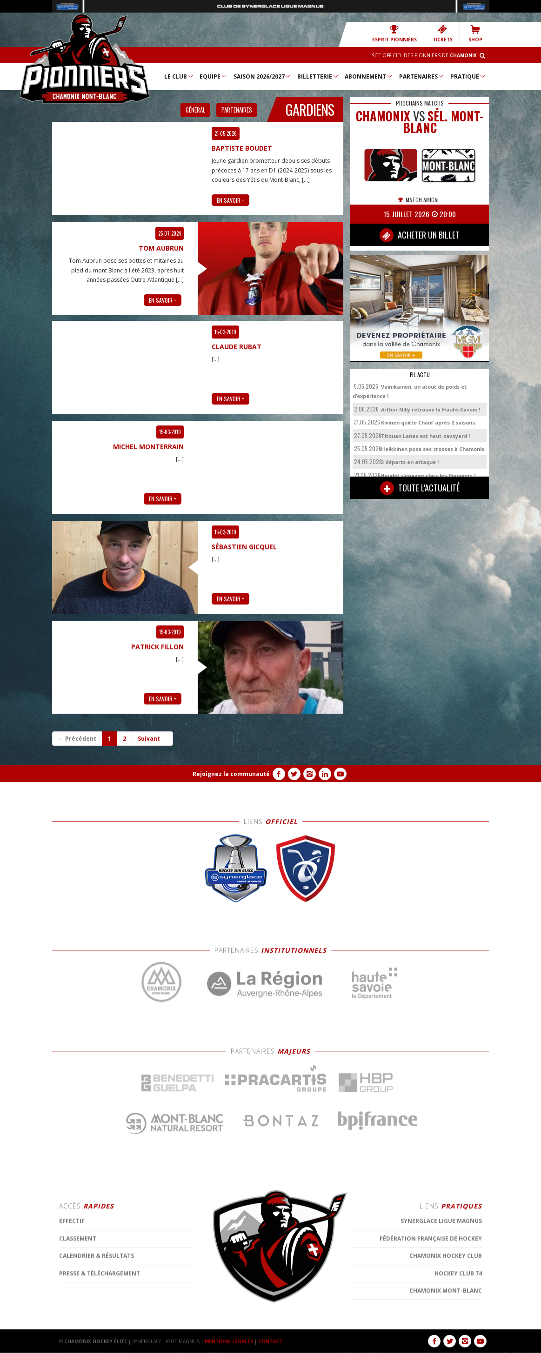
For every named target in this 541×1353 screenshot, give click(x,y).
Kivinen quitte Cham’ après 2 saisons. (428, 422)
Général (195, 109)
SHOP (475, 34)
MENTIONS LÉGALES (229, 1341)
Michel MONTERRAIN (148, 1106)
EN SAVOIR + (230, 199)
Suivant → (152, 739)
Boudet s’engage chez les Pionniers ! (428, 475)
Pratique (468, 76)
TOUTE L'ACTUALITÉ (420, 488)
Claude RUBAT (236, 1006)
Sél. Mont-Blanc (443, 122)
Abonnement (369, 76)
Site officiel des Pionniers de (424, 55)
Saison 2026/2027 (263, 76)
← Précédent (77, 739)
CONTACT (270, 1341)
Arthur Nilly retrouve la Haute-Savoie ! (430, 409)
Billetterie (318, 76)
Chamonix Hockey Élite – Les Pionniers (84, 58)
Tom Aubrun (161, 247)
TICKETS (443, 34)
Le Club (179, 76)
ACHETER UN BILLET (420, 235)
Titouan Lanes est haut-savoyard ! (425, 435)
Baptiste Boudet (242, 147)
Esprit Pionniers (394, 34)
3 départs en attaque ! (410, 461)
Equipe (213, 76)
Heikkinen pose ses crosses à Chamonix (432, 448)
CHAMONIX (383, 116)
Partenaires (422, 76)
